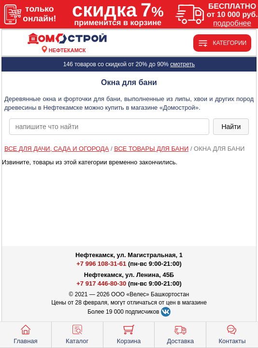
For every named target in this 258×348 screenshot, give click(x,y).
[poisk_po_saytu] (109, 126)
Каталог (77, 333)
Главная (25, 333)
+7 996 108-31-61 (101, 263)
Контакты (232, 333)
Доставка (180, 333)
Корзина (129, 333)
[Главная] (67, 38)
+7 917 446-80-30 (101, 283)
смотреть (182, 64)
